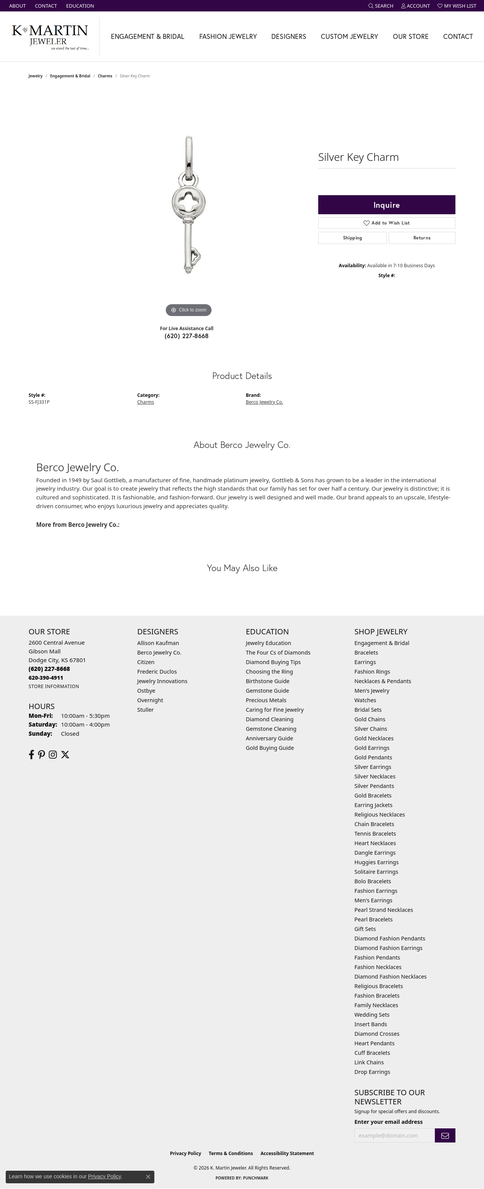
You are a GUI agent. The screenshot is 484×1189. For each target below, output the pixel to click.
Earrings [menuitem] (365, 662)
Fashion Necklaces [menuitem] (378, 967)
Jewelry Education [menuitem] (268, 643)
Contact (458, 36)
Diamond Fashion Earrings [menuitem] (388, 948)
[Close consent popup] (148, 1177)
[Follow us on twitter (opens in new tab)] (65, 754)
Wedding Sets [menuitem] (371, 1014)
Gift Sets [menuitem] (365, 928)
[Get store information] (54, 686)
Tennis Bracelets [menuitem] (375, 833)
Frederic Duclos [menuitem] (157, 671)
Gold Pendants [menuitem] (373, 757)
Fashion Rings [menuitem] (372, 671)
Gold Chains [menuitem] (369, 719)
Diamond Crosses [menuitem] (376, 1033)
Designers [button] (288, 36)
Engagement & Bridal (70, 76)
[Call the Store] (49, 668)
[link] (17, 5)
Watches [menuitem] (365, 700)
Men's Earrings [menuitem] (373, 900)
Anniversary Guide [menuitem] (269, 738)
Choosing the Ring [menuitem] (269, 671)
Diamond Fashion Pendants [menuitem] (389, 938)
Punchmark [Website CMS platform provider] (256, 1178)
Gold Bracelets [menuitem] (373, 795)
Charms (105, 76)
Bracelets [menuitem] (366, 652)
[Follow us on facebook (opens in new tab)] (31, 754)
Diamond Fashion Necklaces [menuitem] (390, 976)
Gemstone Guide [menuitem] (267, 690)
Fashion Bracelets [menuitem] (376, 995)
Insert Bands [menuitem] (370, 1024)
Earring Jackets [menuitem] (373, 805)
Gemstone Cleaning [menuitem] (271, 728)
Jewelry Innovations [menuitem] (162, 681)
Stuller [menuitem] (145, 709)
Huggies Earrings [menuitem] (376, 862)
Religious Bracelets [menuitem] (378, 986)
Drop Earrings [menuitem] (372, 1071)
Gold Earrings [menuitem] (371, 747)
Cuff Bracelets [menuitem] (372, 1052)
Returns (422, 238)
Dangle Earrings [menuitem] (375, 852)
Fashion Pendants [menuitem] (377, 957)
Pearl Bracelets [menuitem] (373, 919)
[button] (381, 5)
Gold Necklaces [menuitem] (374, 738)
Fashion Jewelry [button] (228, 36)
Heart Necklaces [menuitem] (375, 843)
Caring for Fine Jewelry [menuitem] (275, 709)
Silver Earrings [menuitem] (372, 766)
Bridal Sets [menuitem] (368, 709)
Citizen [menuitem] (146, 662)
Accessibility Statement (287, 1153)
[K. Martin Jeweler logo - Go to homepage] (50, 36)
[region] (188, 204)
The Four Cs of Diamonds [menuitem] (278, 652)
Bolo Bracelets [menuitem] (372, 881)
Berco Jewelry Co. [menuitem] (159, 652)
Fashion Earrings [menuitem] (375, 890)
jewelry (36, 76)
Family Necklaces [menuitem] (376, 1005)
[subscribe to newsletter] (445, 1135)
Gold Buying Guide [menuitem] (270, 747)
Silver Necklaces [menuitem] (375, 776)
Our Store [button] (411, 36)
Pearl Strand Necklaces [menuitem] (383, 909)
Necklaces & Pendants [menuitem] (382, 681)
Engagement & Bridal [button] (147, 36)
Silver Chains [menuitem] (370, 728)
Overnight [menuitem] (150, 700)
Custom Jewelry (349, 36)
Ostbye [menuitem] (146, 690)
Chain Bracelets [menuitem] (374, 824)
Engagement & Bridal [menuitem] (381, 643)
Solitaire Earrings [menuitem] (376, 871)
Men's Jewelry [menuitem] (371, 690)
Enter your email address (388, 1121)
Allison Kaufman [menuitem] (158, 643)
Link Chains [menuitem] (369, 1062)
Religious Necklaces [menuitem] (379, 814)
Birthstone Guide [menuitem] (268, 681)
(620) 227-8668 (187, 336)
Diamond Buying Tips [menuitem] (273, 662)
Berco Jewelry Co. (264, 402)
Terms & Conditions (231, 1153)
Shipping (352, 238)
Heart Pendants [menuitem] (374, 1043)
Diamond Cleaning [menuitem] (269, 719)
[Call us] (46, 677)
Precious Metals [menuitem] (266, 700)
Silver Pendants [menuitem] (374, 785)
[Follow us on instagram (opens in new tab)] (53, 754)
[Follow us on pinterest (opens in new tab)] (41, 754)
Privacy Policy (185, 1153)
